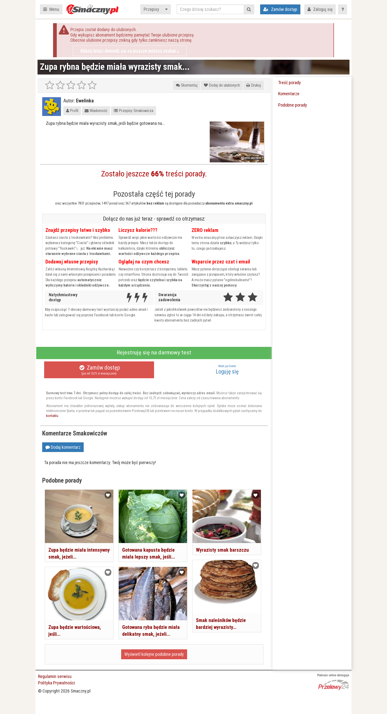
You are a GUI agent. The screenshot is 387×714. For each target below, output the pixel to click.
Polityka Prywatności (56, 682)
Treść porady (289, 82)
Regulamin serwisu (55, 676)
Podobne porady (292, 105)
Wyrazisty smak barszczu (222, 550)
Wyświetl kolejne (154, 654)
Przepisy (151, 9)
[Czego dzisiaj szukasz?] (210, 9)
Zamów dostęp (99, 370)
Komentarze (288, 93)
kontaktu (52, 416)
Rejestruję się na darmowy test (154, 353)
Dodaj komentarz (62, 447)
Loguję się (227, 369)
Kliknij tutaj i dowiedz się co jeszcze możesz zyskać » (129, 50)
